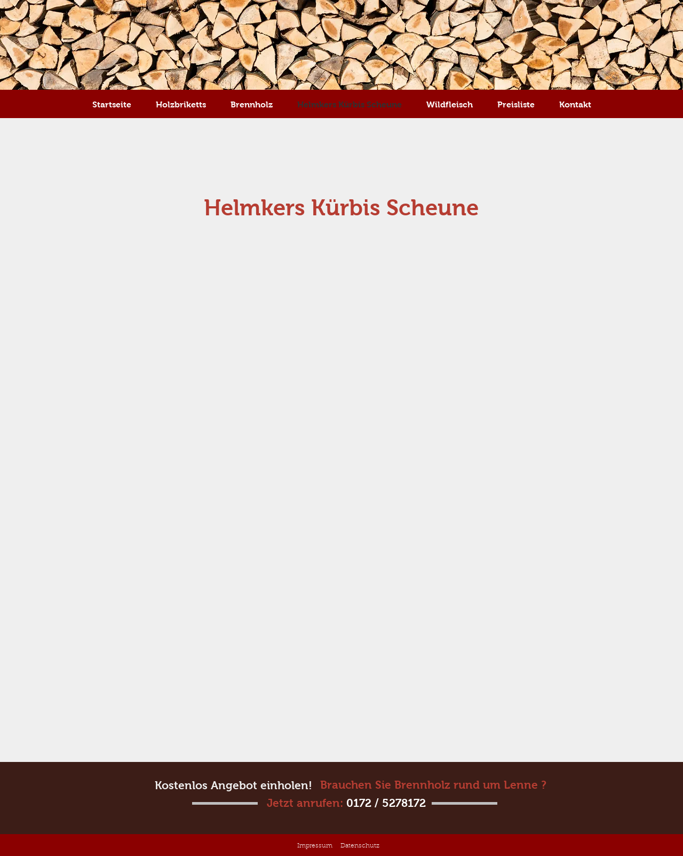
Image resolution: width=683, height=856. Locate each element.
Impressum (314, 846)
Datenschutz (359, 846)
